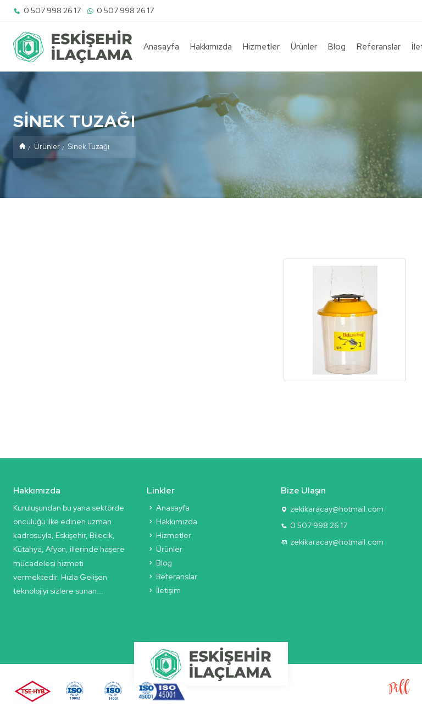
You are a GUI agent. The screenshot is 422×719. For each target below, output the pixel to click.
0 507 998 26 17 (47, 10)
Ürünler (304, 46)
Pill (398, 689)
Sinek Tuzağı (88, 146)
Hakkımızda (211, 46)
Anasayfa (161, 46)
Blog (337, 46)
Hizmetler (261, 46)
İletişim (164, 590)
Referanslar (379, 46)
